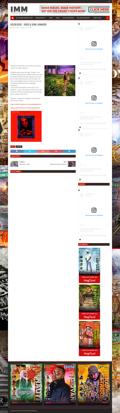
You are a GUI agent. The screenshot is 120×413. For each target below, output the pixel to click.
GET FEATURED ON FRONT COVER (24, 18)
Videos (58, 18)
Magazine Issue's (40, 18)
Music (51, 18)
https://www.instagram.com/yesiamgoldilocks (25, 104)
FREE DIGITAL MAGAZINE (83, 18)
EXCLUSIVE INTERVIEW (68, 18)
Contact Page (97, 18)
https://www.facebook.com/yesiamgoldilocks (25, 108)
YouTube (19, 146)
